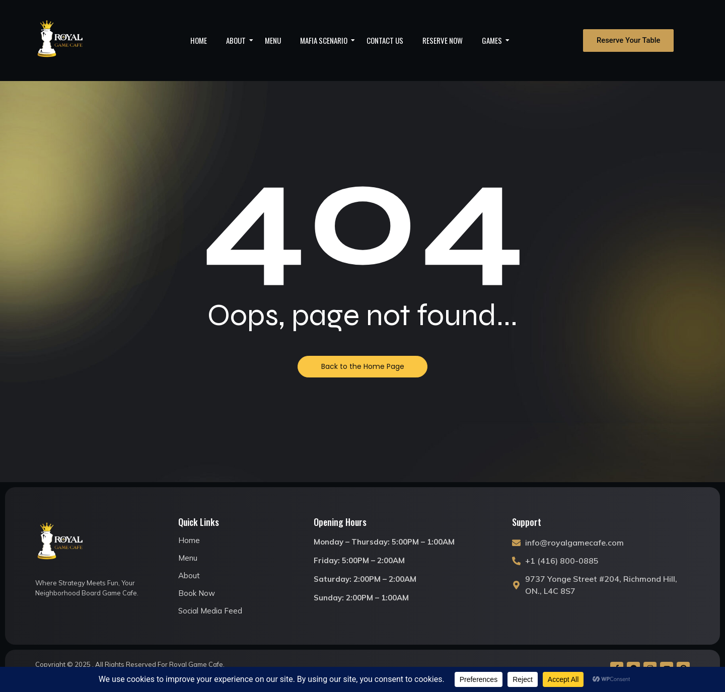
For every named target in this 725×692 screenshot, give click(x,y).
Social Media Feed (210, 611)
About (239, 40)
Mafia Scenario (327, 40)
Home (198, 40)
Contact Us (385, 40)
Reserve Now (442, 40)
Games (495, 40)
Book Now (196, 593)
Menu (273, 40)
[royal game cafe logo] (60, 40)
